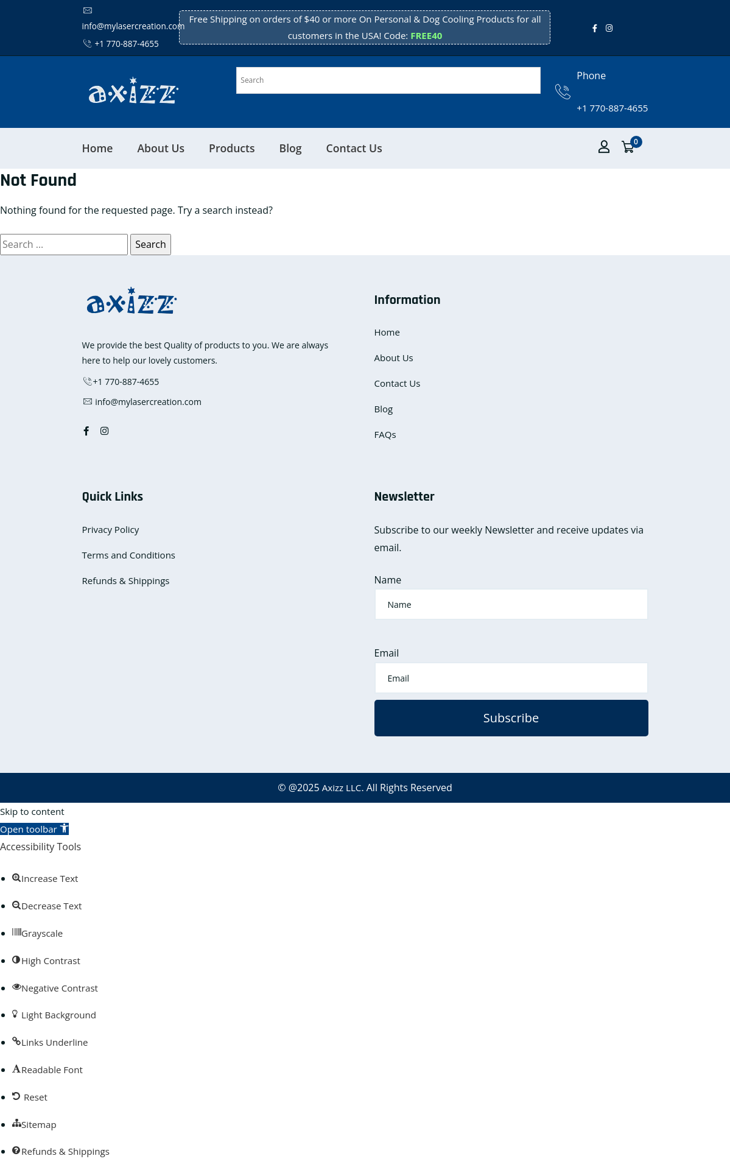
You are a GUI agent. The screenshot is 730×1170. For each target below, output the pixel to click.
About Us (160, 147)
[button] (36, 829)
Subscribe (511, 718)
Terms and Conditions (129, 555)
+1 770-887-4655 (121, 43)
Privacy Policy (110, 529)
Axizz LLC (341, 787)
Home (97, 147)
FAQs (385, 434)
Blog (290, 147)
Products (232, 147)
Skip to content (34, 811)
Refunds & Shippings (126, 580)
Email (386, 653)
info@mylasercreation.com (142, 401)
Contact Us (354, 147)
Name (388, 579)
